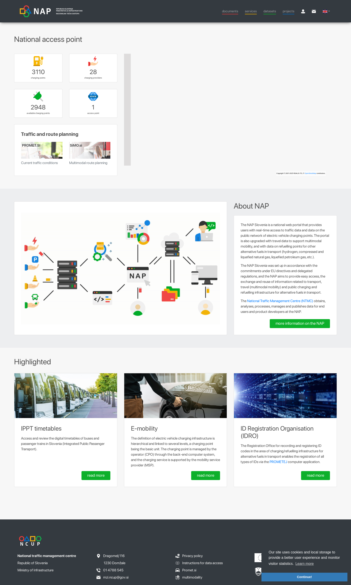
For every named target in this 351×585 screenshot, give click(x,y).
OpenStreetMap (310, 173)
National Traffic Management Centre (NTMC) (280, 301)
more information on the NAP (300, 323)
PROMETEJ (278, 462)
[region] (230, 115)
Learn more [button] (304, 564)
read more (96, 475)
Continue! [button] (304, 577)
